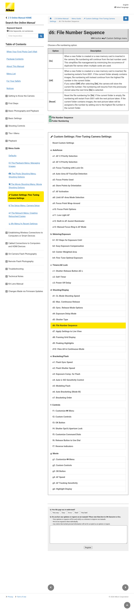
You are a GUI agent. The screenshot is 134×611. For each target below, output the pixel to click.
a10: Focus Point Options (64, 209)
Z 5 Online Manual (62, 19)
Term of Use (21, 597)
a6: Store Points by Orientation (66, 185)
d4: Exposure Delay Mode (64, 313)
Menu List (11, 73)
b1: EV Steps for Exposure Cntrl (67, 240)
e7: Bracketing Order (62, 397)
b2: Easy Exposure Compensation (68, 246)
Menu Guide (76, 19)
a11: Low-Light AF (61, 215)
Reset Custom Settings (63, 143)
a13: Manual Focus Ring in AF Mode (69, 227)
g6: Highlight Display (62, 489)
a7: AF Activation (60, 191)
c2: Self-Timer (59, 277)
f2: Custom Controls (61, 416)
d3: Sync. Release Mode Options (67, 307)
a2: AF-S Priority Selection (64, 162)
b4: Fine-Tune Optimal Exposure (67, 258)
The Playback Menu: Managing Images (24, 165)
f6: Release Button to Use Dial (66, 440)
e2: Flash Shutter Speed (63, 368)
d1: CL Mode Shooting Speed (66, 296)
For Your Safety (14, 81)
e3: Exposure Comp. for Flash (66, 374)
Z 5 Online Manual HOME (20, 18)
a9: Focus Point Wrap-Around (66, 203)
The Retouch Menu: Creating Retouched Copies (23, 215)
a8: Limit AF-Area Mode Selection (68, 197)
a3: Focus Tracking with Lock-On (67, 168)
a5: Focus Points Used (62, 179)
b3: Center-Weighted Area (64, 252)
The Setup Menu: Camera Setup (24, 205)
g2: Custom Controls (62, 465)
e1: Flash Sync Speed (62, 362)
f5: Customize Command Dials (66, 434)
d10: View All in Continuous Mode (68, 349)
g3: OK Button (59, 471)
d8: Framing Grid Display (64, 337)
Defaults (12, 155)
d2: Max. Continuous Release (66, 302)
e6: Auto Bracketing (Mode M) (66, 392)
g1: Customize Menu (63, 459)
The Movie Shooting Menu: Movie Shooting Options (25, 186)
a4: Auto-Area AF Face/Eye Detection (69, 174)
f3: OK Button (58, 422)
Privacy (10, 597)
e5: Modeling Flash (61, 386)
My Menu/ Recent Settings (23, 223)
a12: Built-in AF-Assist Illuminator (68, 221)
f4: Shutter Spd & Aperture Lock (67, 428)
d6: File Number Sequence (64, 325)
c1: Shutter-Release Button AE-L (67, 271)
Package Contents (15, 59)
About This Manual (15, 66)
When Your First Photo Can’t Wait (22, 51)
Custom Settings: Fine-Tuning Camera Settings (24, 196)
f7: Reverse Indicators (62, 446)
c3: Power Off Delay (61, 283)
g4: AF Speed (58, 477)
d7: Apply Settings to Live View (67, 331)
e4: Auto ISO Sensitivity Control (68, 380)
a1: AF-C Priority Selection (64, 156)
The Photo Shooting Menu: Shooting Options (22, 175)
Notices (10, 88)
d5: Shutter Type (60, 319)
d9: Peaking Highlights (63, 343)
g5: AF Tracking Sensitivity (65, 483)
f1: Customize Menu (63, 411)
